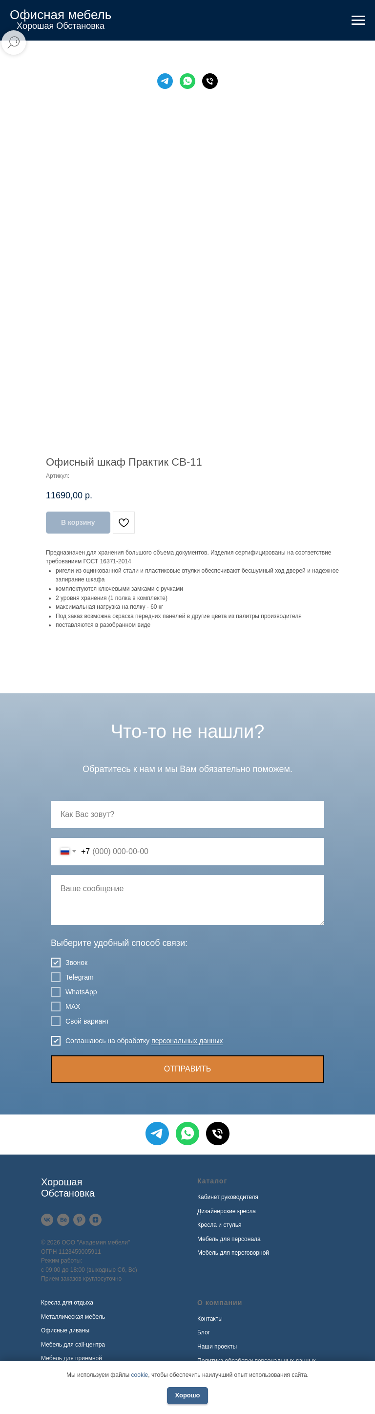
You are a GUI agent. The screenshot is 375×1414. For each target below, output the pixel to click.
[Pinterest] (79, 1220)
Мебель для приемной (71, 1358)
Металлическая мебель (73, 1316)
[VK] (47, 1220)
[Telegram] (165, 81)
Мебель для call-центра (73, 1344)
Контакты (210, 1318)
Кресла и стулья (219, 1224)
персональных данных (187, 1041)
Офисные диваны (65, 1330)
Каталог (212, 1181)
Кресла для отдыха (67, 1302)
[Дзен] (95, 1220)
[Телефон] (210, 81)
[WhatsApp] (187, 81)
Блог (203, 1332)
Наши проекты (217, 1346)
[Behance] (63, 1220)
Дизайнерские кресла (226, 1211)
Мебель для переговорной (233, 1252)
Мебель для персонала (229, 1239)
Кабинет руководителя (227, 1197)
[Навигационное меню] (358, 20)
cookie (139, 1374)
